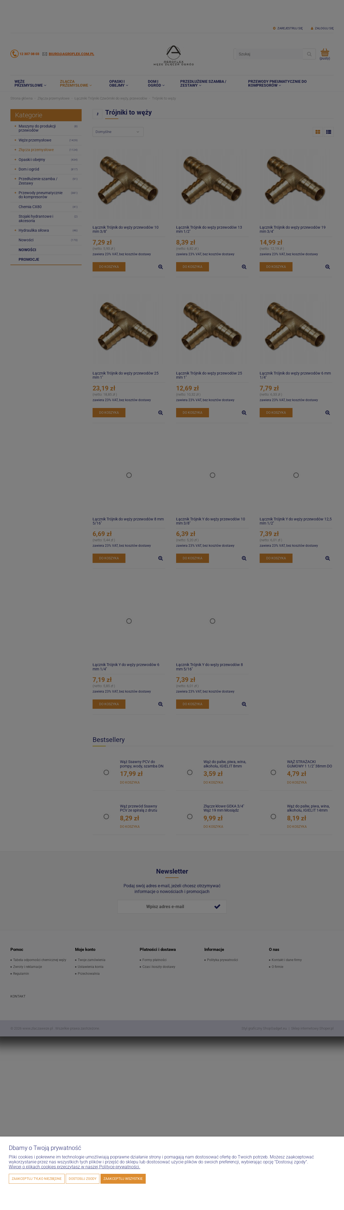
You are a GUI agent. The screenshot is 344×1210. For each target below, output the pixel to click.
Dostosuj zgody (82, 1179)
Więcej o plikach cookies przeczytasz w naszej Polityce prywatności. (74, 1166)
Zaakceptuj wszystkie (123, 1179)
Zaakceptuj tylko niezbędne (37, 1179)
